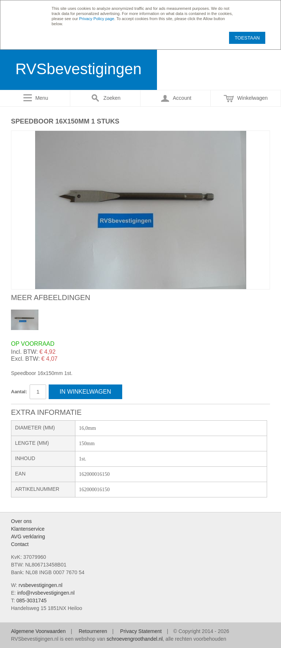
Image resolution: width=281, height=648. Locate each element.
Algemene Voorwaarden (38, 631)
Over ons (21, 521)
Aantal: (19, 391)
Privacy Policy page (96, 18)
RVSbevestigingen (78, 68)
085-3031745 (31, 600)
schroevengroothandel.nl (134, 639)
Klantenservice (28, 529)
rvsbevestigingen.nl (41, 585)
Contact (20, 544)
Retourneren (93, 631)
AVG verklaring (28, 536)
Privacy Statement (141, 631)
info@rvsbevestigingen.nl (46, 593)
